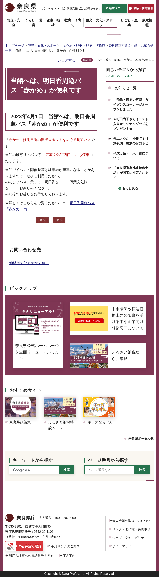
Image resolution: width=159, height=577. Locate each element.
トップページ (14, 45)
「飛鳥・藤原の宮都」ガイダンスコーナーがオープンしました (130, 104)
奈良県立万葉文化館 (123, 45)
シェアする (67, 60)
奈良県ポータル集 (141, 438)
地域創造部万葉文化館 (29, 263)
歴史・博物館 (95, 45)
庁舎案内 (69, 555)
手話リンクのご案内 (65, 546)
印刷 (88, 60)
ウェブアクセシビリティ (129, 537)
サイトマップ (121, 546)
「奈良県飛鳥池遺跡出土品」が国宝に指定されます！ (130, 172)
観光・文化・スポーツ (44, 45)
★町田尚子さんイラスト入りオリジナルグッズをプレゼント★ (130, 123)
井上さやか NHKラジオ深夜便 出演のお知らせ (131, 141)
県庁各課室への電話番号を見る (31, 555)
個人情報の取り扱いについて (133, 521)
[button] (50, 9)
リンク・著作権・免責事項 (131, 529)
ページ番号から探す (108, 460)
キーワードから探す (33, 460)
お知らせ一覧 (126, 88)
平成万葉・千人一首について (130, 156)
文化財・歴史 (72, 45)
